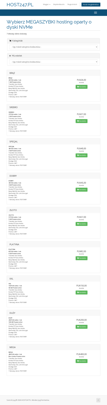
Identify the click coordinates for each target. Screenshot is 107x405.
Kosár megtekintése (91, 4)
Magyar (46, 4)
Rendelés (81, 87)
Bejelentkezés (59, 4)
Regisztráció (72, 4)
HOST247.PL (20, 4)
